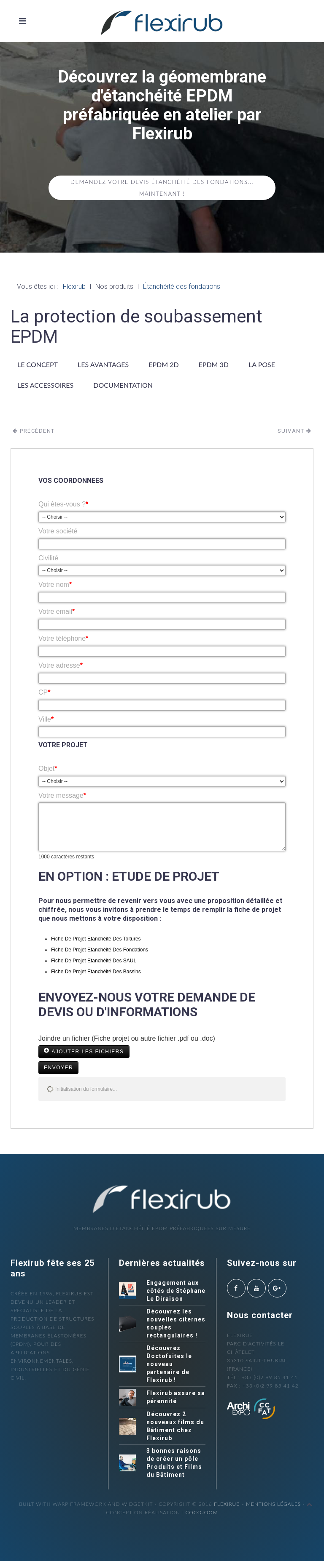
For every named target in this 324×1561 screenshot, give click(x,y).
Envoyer (58, 1068)
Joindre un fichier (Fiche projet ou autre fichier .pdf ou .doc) (126, 1038)
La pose (261, 364)
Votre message (62, 795)
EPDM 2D (163, 364)
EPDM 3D (214, 364)
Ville (46, 719)
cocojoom (201, 1512)
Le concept (37, 364)
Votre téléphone (63, 638)
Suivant (295, 431)
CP (44, 692)
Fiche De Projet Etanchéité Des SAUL (93, 961)
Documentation (123, 385)
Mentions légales (273, 1504)
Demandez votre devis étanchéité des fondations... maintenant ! (162, 187)
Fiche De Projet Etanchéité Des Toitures (96, 939)
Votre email (56, 611)
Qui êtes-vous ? (63, 504)
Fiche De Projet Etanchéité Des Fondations (99, 950)
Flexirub (227, 1504)
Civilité (48, 558)
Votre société (58, 531)
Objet (47, 768)
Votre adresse (60, 665)
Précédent (34, 431)
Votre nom (55, 584)
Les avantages (103, 364)
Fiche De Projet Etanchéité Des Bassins (96, 972)
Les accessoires (45, 385)
